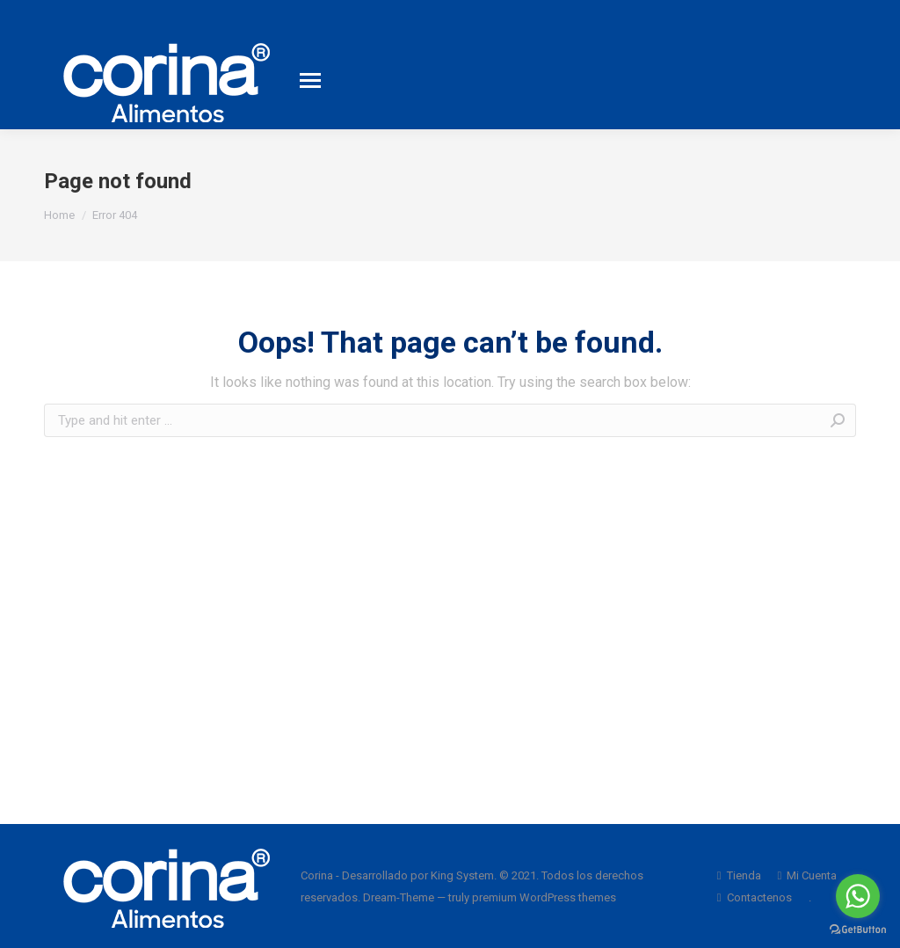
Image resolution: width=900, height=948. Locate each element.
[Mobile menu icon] (310, 80)
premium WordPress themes (544, 897)
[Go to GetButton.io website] (858, 930)
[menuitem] (739, 875)
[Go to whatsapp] (858, 896)
